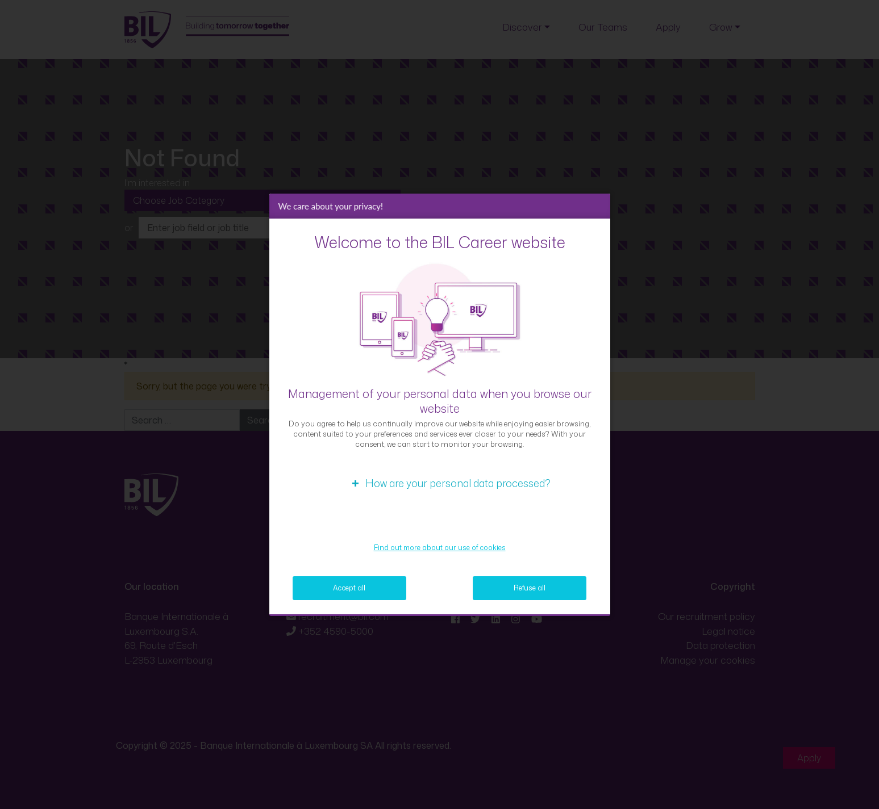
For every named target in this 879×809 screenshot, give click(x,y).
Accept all (349, 588)
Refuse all (529, 588)
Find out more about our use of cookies (440, 547)
